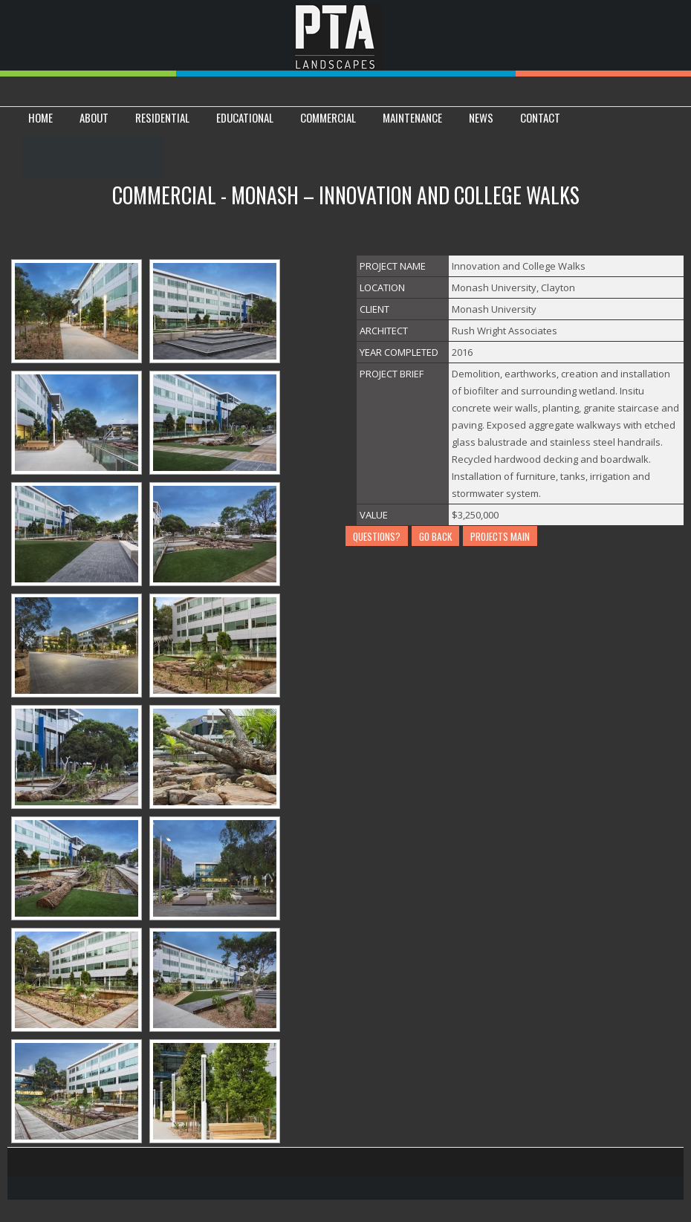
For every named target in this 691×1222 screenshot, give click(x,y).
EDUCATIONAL (244, 117)
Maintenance (412, 117)
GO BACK (435, 536)
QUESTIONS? (376, 536)
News (481, 117)
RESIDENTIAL (162, 117)
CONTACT (540, 117)
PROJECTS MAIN (500, 536)
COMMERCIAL (328, 117)
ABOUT (94, 117)
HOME (40, 117)
